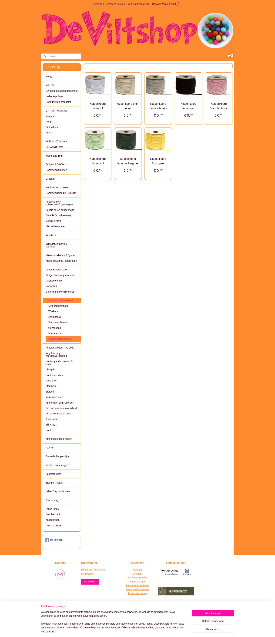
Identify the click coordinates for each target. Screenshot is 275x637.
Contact (156, 4)
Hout (48, 430)
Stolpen (50, 391)
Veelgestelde (133, 589)
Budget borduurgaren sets (60, 275)
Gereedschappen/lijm (57, 456)
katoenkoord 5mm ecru (128, 106)
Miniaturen (51, 380)
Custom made (53, 525)
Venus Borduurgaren (57, 269)
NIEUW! (50, 85)
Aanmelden (90, 581)
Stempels (51, 386)
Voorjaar (50, 116)
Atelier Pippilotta (54, 96)
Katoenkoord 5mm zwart (188, 106)
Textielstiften (52, 419)
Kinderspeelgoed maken (59, 438)
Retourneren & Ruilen (137, 585)
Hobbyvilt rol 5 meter (57, 187)
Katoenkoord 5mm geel (158, 161)
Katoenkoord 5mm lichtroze (218, 106)
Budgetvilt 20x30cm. (57, 164)
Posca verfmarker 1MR (58, 413)
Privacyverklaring (137, 593)
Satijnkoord (54, 317)
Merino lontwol (53, 220)
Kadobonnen (52, 519)
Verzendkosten (137, 581)
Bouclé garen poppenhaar (60, 210)
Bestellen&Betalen (115, 4)
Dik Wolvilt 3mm (54, 147)
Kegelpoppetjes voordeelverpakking (56, 354)
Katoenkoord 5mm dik (60, 338)
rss (131, 630)
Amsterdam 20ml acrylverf (60, 402)
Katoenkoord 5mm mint (98, 161)
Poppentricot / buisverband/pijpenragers (59, 203)
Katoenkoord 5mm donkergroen (127, 161)
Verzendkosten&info (138, 4)
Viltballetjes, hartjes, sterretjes (56, 245)
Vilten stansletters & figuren (60, 255)
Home (49, 76)
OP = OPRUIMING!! (57, 110)
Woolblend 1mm (54, 155)
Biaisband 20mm (57, 322)
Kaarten (50, 447)
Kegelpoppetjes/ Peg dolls (60, 347)
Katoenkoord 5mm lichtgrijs (158, 106)
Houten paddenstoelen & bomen (59, 362)
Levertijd (97, 4)
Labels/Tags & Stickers (58, 491)
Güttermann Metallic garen (60, 291)
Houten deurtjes (54, 375)
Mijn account (171, 4)
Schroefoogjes (53, 473)
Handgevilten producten (59, 101)
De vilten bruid (53, 514)
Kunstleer (51, 235)
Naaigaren (51, 286)
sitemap (125, 630)
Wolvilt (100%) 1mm (57, 141)
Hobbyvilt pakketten (56, 170)
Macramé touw (54, 280)
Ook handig (52, 500)
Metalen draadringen (57, 465)
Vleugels (50, 369)
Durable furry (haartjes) (58, 215)
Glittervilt (50, 178)
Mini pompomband (58, 305)
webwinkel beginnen (143, 630)
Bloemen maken (54, 482)
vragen (144, 589)
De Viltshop (54, 540)
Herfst (49, 121)
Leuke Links (52, 509)
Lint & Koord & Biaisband (59, 300)
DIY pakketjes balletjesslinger (62, 90)
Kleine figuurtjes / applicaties (61, 260)
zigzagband (54, 328)
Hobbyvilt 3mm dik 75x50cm (61, 193)
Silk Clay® (51, 424)
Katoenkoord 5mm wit (98, 106)
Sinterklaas (52, 127)
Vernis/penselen (54, 397)
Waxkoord (53, 311)
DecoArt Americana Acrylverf (61, 408)
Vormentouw (55, 333)
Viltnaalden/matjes (56, 226)
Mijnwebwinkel (170, 630)
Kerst (48, 132)
